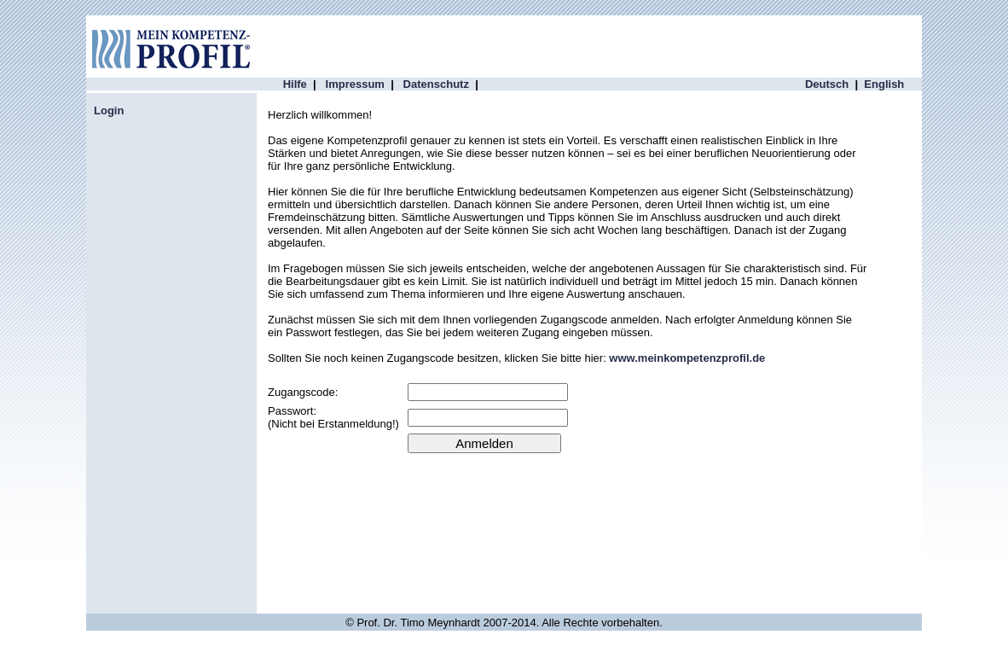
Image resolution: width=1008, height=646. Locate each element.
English (884, 84)
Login (109, 110)
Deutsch (827, 84)
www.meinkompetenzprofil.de (687, 358)
